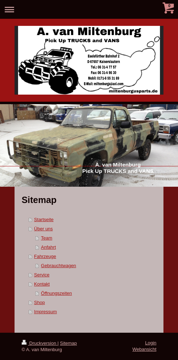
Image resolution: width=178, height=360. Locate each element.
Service (41, 274)
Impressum (45, 311)
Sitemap (68, 343)
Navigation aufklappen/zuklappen (89, 9)
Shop (39, 302)
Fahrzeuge (45, 256)
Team (46, 238)
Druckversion (39, 343)
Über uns (43, 228)
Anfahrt (48, 247)
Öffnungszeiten (56, 293)
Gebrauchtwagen (58, 265)
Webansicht (144, 349)
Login (150, 342)
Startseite (44, 219)
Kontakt (42, 284)
